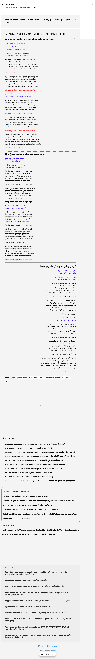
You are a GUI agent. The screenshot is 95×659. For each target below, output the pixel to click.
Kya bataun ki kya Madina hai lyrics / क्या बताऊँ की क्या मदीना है (28, 448)
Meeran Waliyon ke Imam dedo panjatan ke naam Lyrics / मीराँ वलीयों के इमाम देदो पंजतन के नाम (40, 456)
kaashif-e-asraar (13, 127)
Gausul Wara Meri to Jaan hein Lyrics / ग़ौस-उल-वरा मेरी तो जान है (29, 477)
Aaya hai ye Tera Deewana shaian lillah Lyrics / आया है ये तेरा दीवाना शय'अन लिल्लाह (35, 464)
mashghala (8, 137)
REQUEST (45, 7)
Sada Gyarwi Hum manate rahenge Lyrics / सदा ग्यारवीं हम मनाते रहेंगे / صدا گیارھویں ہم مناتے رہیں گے (40, 514)
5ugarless (53, 650)
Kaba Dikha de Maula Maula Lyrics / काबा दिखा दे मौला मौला (26, 580)
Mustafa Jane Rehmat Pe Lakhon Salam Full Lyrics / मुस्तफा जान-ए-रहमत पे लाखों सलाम (36, 613)
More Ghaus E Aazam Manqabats (16, 518)
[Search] (92, 5)
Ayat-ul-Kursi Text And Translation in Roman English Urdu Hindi (28, 534)
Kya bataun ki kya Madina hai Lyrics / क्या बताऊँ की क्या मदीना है (27, 607)
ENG (42, 654)
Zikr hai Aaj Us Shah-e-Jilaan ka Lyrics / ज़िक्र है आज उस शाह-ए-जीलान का (35, 34)
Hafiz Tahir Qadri (19, 43)
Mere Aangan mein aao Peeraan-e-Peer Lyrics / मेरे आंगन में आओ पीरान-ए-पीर (33, 469)
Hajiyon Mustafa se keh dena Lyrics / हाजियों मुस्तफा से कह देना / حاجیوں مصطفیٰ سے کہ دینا (37, 601)
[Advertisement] (88, 41)
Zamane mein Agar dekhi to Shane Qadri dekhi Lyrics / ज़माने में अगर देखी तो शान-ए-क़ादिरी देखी (40, 481)
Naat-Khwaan (56, 7)
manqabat (66, 378)
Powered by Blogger (47, 646)
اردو (53, 654)
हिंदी (47, 654)
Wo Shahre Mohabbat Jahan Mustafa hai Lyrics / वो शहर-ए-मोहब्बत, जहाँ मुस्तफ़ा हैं (35, 444)
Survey (68, 7)
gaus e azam (22, 378)
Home (36, 7)
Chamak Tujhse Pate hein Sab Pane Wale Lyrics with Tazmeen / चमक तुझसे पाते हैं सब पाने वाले (40, 452)
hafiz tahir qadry (53, 378)
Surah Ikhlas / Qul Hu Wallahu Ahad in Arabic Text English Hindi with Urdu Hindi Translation (40, 530)
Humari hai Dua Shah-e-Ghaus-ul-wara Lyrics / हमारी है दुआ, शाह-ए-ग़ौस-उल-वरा (34, 460)
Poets (76, 7)
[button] (75, 19)
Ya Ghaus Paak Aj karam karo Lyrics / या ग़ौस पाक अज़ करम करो (28, 473)
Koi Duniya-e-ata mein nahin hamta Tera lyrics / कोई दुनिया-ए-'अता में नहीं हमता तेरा (34, 586)
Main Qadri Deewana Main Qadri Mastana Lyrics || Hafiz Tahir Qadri (31, 510)
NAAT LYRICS (11, 4)
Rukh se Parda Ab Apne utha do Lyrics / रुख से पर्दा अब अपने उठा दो (27, 505)
